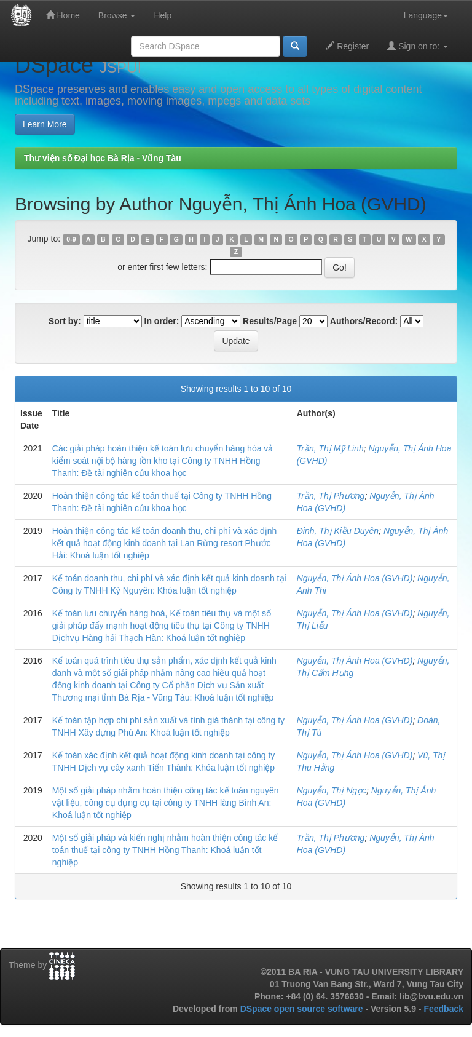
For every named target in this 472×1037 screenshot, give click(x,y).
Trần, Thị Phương (331, 496)
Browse (117, 15)
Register (347, 46)
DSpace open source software (303, 1009)
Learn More (45, 124)
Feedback (443, 1009)
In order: (161, 321)
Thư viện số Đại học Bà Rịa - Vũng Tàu (102, 158)
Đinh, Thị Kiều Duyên (338, 531)
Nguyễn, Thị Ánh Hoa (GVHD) (355, 578)
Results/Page (270, 321)
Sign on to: (417, 46)
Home (63, 15)
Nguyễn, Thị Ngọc (331, 790)
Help (162, 15)
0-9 (71, 239)
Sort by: (65, 321)
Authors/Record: (364, 321)
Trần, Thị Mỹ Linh (330, 448)
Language (426, 15)
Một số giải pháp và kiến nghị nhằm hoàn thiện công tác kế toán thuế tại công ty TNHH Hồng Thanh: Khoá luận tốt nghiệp (165, 850)
